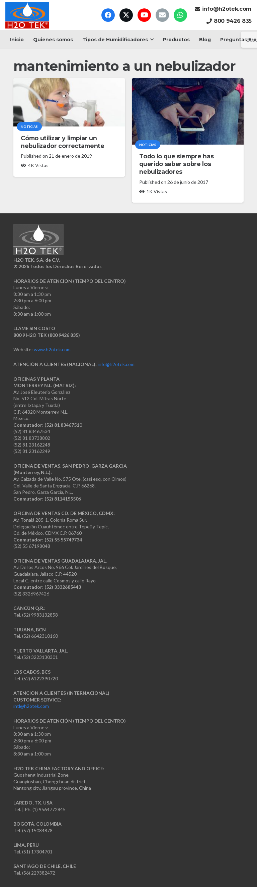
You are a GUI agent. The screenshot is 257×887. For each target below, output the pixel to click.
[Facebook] (108, 15)
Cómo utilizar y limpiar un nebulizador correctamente (62, 142)
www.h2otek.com (52, 349)
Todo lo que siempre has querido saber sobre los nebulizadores (176, 164)
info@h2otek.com (116, 364)
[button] (151, 39)
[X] (126, 15)
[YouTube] (144, 15)
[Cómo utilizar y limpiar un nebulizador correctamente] (69, 102)
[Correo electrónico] (162, 15)
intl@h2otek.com (31, 706)
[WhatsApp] (180, 15)
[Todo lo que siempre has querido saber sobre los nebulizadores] (188, 111)
